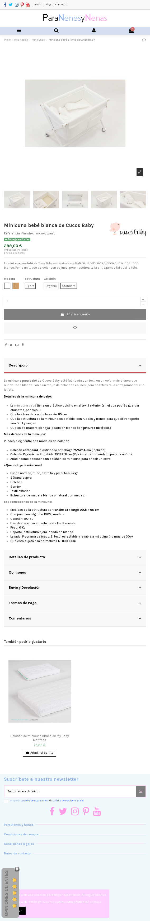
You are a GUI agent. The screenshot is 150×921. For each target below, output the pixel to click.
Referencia (12, 233)
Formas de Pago (75, 603)
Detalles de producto (75, 557)
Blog (48, 4)
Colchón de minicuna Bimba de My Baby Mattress (39, 737)
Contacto (60, 4)
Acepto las (47, 800)
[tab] (75, 366)
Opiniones (75, 572)
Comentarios (75, 618)
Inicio (37, 4)
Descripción (75, 365)
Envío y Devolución (75, 587)
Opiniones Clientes (6, 893)
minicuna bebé (25, 405)
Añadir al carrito (75, 314)
